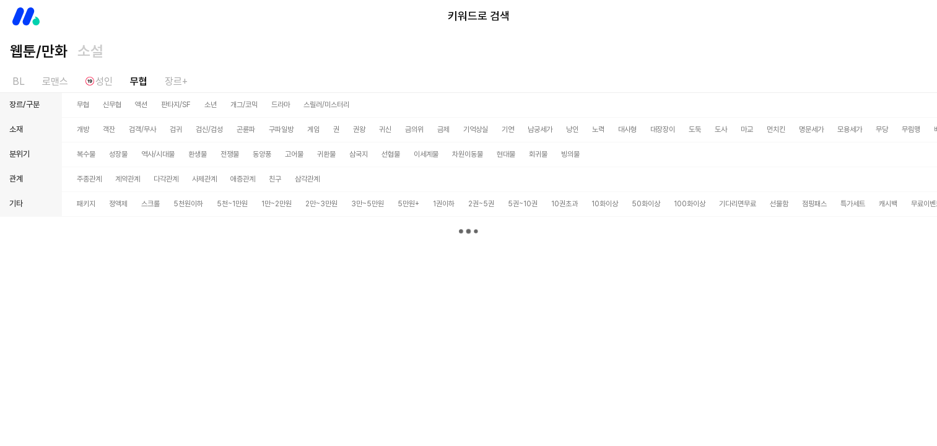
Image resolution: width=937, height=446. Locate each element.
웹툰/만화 (39, 51)
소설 (90, 51)
